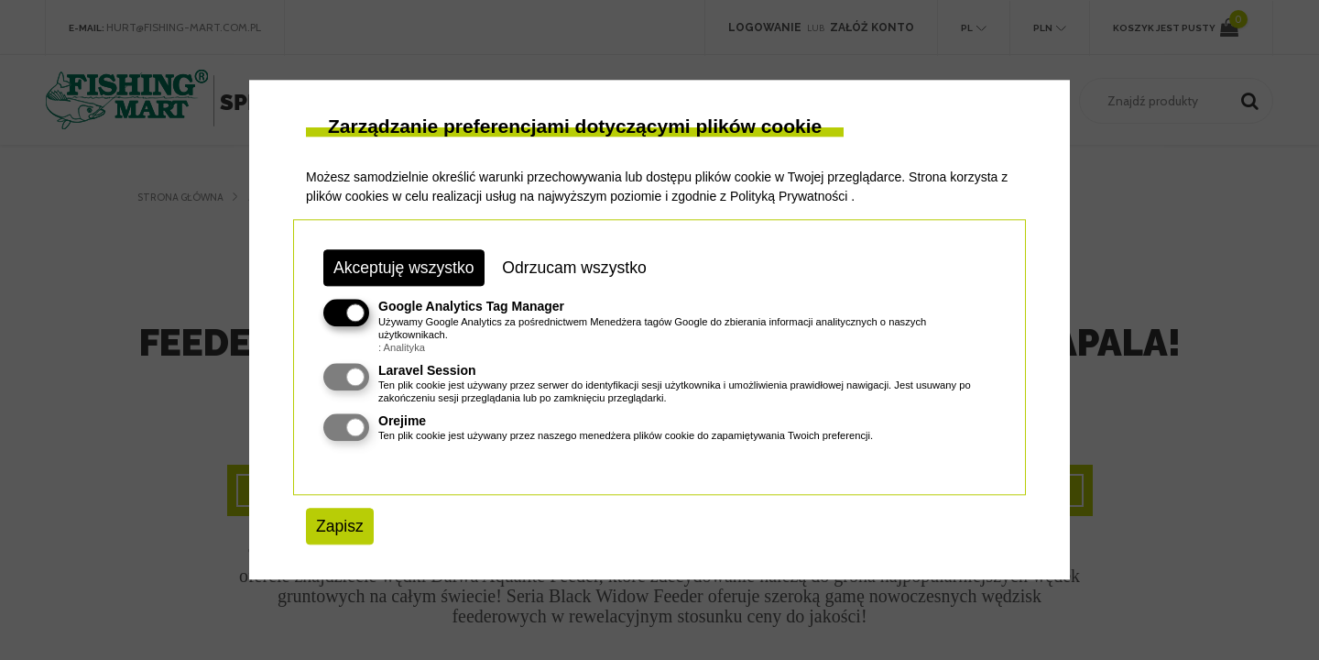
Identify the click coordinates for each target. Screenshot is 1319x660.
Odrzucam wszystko (574, 267)
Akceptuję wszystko (403, 267)
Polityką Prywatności (788, 196)
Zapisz (340, 526)
